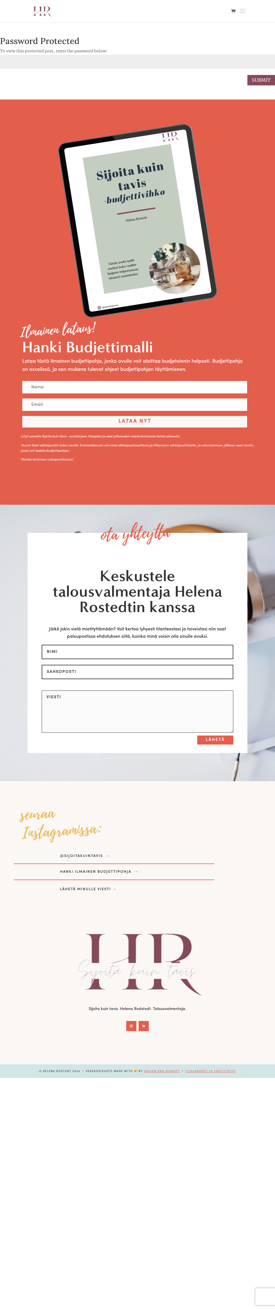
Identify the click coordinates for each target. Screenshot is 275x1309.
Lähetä (215, 740)
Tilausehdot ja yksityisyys (210, 1071)
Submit (261, 80)
